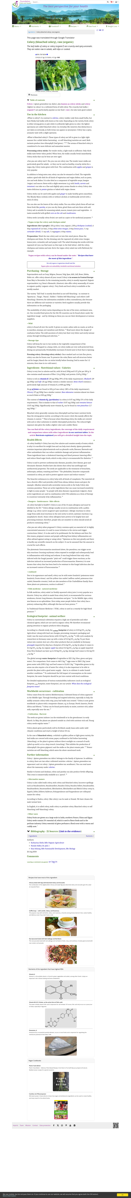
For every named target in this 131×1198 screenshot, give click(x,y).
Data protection (45, 1125)
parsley (42, 207)
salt (47, 231)
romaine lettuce (86, 402)
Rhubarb (87, 379)
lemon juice (78, 229)
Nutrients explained (44, 435)
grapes (88, 167)
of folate (35, 389)
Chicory (30, 392)
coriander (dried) (34, 231)
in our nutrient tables (78, 432)
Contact (35, 1125)
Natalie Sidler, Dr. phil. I (40, 846)
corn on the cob (56, 213)
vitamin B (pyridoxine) (49, 399)
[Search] (69, 2)
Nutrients (89, 836)
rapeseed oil (35, 229)
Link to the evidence (70, 831)
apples (79, 167)
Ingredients (31, 32)
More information (9, 1196)
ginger (62, 194)
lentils (77, 183)
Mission (28, 1125)
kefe (39, 382)
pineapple (31, 645)
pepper (57, 231)
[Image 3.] (65, 82)
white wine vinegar (60, 229)
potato (44, 189)
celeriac (55, 118)
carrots (83, 183)
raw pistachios (82, 405)
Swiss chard (78, 382)
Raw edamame (67, 392)
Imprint (15, 1125)
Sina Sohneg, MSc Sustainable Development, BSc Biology (53, 849)
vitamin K (44, 379)
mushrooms (71, 213)
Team (21, 1125)
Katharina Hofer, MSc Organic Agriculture (47, 843)
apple (53, 648)
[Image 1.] (57, 82)
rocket (60, 402)
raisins (68, 231)
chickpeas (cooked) (84, 226)
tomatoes (30, 186)
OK (122, 1195)
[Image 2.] (61, 82)
